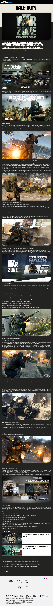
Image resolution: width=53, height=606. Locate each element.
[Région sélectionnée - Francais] (45, 578)
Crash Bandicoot (20, 587)
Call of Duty (19, 582)
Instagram (27, 585)
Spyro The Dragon (20, 586)
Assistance (11, 595)
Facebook (27, 582)
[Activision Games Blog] (7, 2)
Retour (2, 7)
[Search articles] (50, 2)
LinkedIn (26, 586)
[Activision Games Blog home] (10, 581)
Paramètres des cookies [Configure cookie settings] (34, 596)
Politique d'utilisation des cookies (28, 596)
